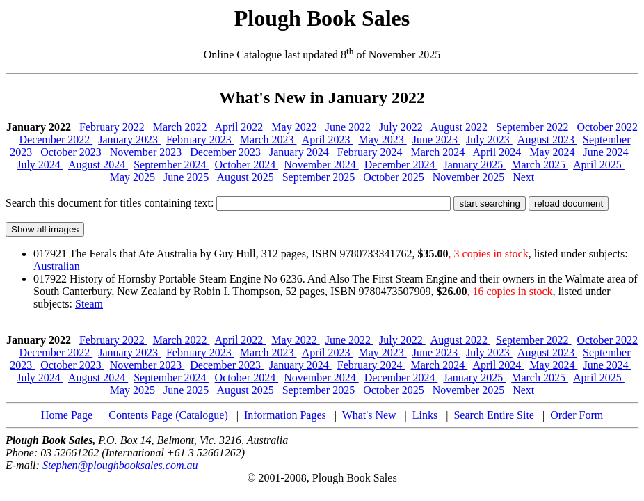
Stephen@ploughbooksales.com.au (120, 465)
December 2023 (227, 152)
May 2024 (553, 152)
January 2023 (129, 139)
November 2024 (321, 164)
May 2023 (382, 139)
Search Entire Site (493, 415)
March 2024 (439, 152)
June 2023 (436, 139)
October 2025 (395, 177)
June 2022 (349, 127)
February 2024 (371, 152)
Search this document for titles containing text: (228, 203)
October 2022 (607, 127)
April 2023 (327, 139)
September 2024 (171, 164)
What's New (369, 415)
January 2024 (300, 152)
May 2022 (295, 127)
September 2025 (319, 177)
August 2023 (547, 139)
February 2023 (200, 139)
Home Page (66, 415)
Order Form (576, 415)
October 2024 (247, 164)
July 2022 (402, 127)
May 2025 (134, 177)
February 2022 (113, 127)
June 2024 (607, 152)
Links (424, 415)
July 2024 (40, 164)
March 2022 (181, 127)
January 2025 (474, 164)
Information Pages (285, 415)
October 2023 (72, 152)
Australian (56, 266)
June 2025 (187, 177)
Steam (89, 304)
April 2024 (498, 152)
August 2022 (460, 127)
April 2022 (240, 127)
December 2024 (401, 164)
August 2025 (246, 177)
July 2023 (489, 139)
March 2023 (268, 139)
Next (523, 177)
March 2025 (539, 164)
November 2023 (147, 152)
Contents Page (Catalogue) (168, 415)
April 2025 (599, 164)
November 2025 (469, 177)
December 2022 (55, 139)
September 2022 (533, 127)
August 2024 (98, 164)
